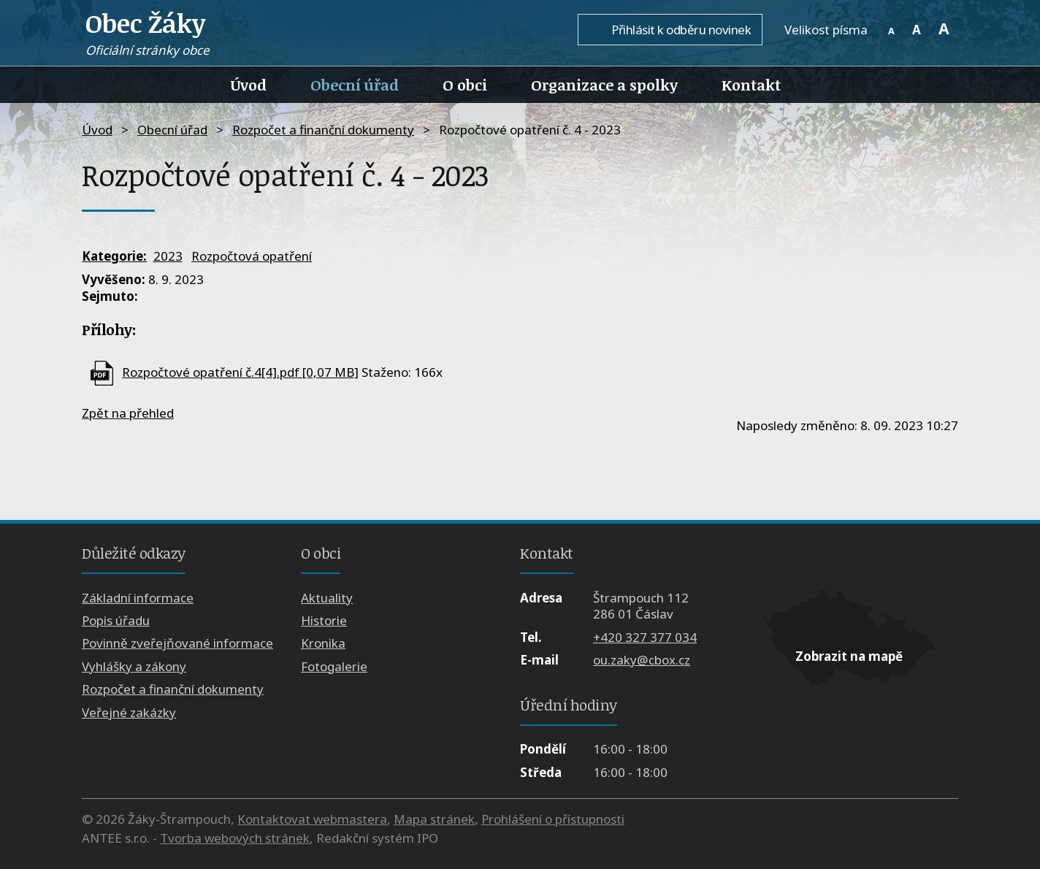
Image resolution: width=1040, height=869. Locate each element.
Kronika (323, 643)
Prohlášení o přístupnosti (552, 819)
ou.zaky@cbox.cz (641, 659)
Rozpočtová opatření (251, 256)
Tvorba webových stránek (235, 838)
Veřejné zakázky (129, 712)
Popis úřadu (116, 620)
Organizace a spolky (604, 84)
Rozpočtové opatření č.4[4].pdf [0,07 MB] (240, 372)
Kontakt (751, 84)
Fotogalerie (334, 666)
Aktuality (327, 597)
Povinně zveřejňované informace (177, 643)
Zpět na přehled (128, 413)
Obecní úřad (354, 84)
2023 (168, 256)
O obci (465, 84)
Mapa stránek (434, 819)
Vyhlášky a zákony (134, 666)
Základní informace (138, 597)
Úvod (249, 84)
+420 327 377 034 (645, 637)
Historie (324, 620)
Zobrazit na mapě (849, 656)
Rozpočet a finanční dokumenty (323, 129)
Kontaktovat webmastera (312, 819)
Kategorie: (114, 256)
